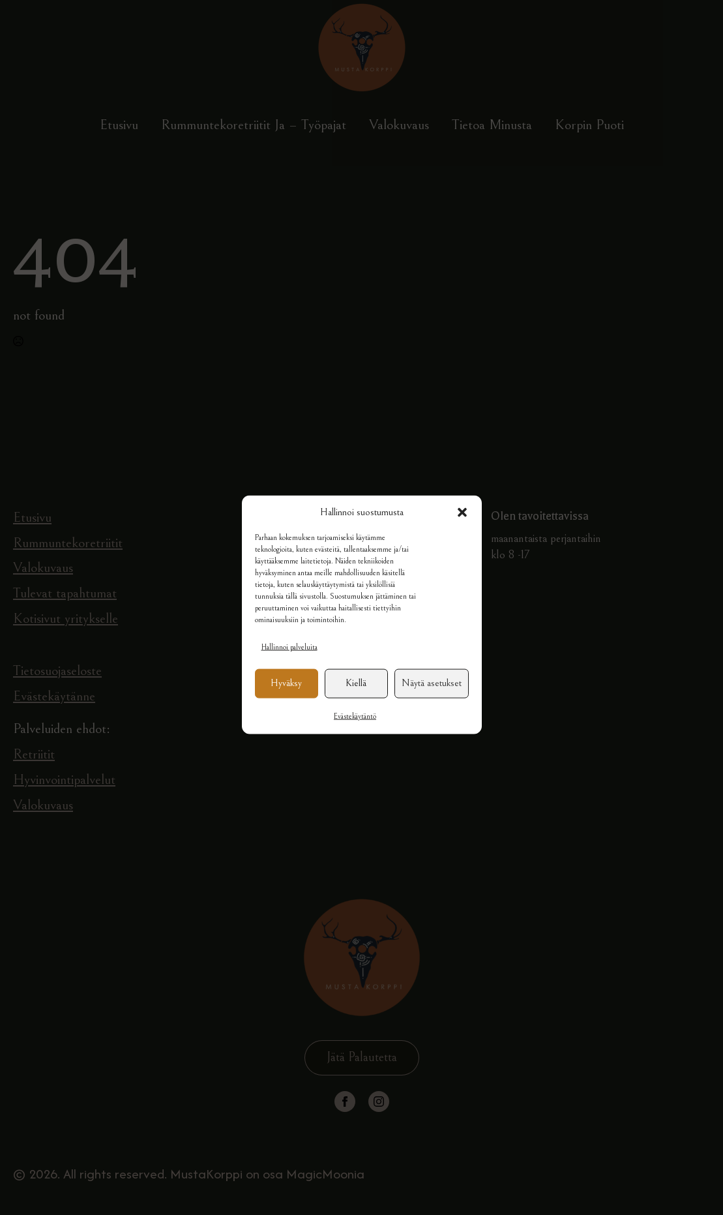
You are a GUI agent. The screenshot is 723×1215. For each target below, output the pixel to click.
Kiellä (356, 696)
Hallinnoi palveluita (289, 660)
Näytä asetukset (432, 696)
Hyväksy (286, 696)
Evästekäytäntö (355, 729)
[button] (462, 525)
